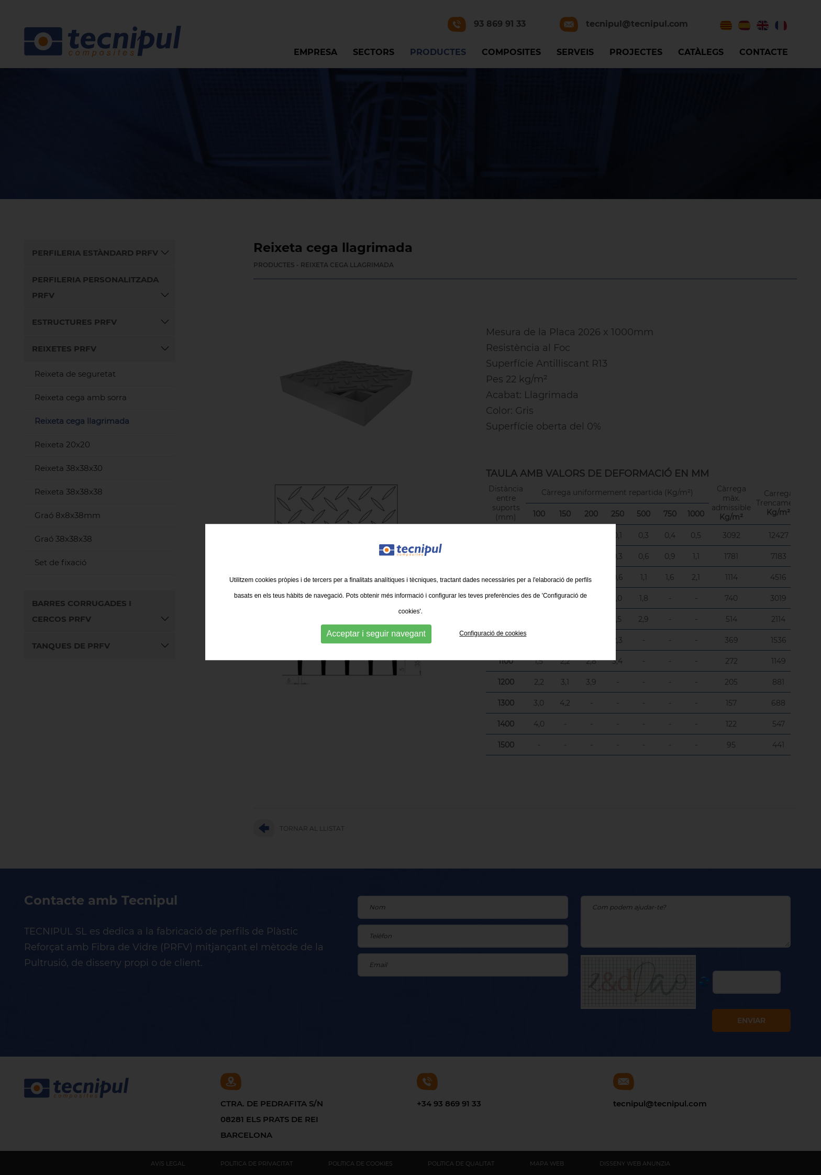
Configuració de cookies (492, 642)
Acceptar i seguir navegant (376, 642)
